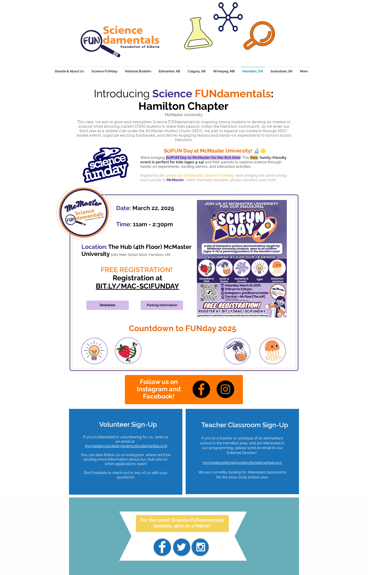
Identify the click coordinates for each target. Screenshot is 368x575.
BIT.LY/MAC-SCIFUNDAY (137, 286)
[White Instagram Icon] (201, 547)
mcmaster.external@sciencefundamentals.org (242, 462)
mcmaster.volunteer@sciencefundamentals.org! (126, 446)
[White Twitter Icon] (181, 547)
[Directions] (107, 305)
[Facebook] (201, 389)
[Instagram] (225, 389)
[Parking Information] (162, 305)
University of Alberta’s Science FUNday (200, 175)
